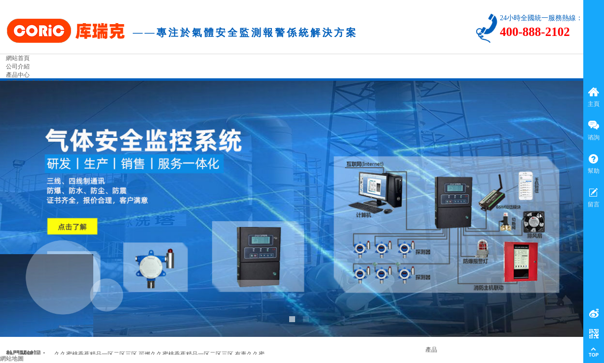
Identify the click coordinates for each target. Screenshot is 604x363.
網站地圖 (12, 358)
